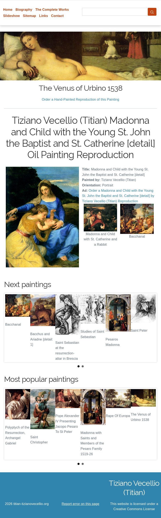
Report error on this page (80, 504)
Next (150, 327)
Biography (24, 9)
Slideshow (11, 16)
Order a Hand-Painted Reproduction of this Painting (80, 99)
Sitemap (29, 16)
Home (7, 9)
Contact (57, 16)
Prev (10, 327)
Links (43, 16)
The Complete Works (52, 9)
